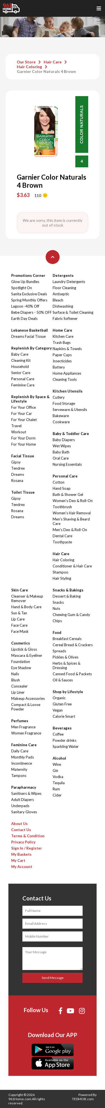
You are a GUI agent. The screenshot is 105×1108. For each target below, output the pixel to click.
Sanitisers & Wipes (26, 793)
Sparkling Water (66, 746)
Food (57, 632)
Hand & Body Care (26, 607)
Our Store (26, 62)
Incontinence (21, 763)
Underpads (20, 805)
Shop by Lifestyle (68, 691)
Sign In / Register (26, 848)
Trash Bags (62, 342)
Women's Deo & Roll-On (73, 500)
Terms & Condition (28, 836)
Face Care (19, 625)
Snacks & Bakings (68, 590)
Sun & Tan (19, 613)
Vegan (58, 710)
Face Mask (20, 631)
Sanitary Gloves (24, 812)
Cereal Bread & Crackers (73, 645)
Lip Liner (18, 692)
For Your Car (21, 413)
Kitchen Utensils (68, 391)
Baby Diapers (64, 440)
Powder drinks (64, 740)
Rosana (17, 480)
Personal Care (22, 379)
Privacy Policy (23, 842)
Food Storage (64, 403)
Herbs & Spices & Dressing (66, 665)
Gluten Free (62, 704)
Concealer (19, 686)
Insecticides (62, 361)
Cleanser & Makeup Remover (27, 598)
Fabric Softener (65, 318)
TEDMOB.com (83, 1099)
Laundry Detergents (69, 281)
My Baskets (21, 854)
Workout (18, 432)
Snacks (58, 602)
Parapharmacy (23, 787)
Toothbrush (62, 507)
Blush (15, 680)
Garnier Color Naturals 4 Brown (46, 71)
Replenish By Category (31, 348)
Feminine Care (22, 385)
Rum (56, 789)
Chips (57, 621)
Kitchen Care (63, 336)
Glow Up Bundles (25, 281)
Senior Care (20, 372)
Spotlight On (21, 288)
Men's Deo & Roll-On (70, 529)
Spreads (59, 651)
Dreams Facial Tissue (28, 336)
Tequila (59, 783)
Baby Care (19, 354)
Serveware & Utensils (70, 409)
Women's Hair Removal (72, 513)
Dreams (17, 474)
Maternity (19, 769)
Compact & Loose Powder (25, 706)
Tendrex (18, 468)
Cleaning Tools (65, 379)
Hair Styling (62, 578)
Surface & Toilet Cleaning (73, 312)
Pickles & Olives (65, 657)
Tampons (18, 775)
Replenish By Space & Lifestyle (30, 398)
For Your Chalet (24, 419)
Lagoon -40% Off (25, 306)
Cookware (61, 422)
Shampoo (60, 572)
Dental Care (62, 536)
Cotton (58, 482)
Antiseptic (61, 294)
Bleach (58, 300)
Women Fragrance (26, 733)
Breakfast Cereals (67, 638)
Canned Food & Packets (72, 674)
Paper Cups (62, 355)
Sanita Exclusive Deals (29, 294)
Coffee (58, 734)
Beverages (62, 728)
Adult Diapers (22, 799)
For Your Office (23, 407)
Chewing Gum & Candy (71, 614)
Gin (55, 770)
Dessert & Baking (67, 596)
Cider (57, 795)
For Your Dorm (23, 438)
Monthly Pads (22, 757)
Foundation (20, 661)
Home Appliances (67, 373)
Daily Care (19, 751)
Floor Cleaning (64, 288)
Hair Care (53, 62)
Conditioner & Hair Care (72, 566)
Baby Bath (61, 452)
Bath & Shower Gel (68, 494)
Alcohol (59, 758)
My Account (21, 866)
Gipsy (16, 462)
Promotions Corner (28, 275)
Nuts (56, 608)
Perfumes (19, 721)
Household (20, 366)
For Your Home (23, 444)
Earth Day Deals (24, 318)
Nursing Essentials (67, 464)
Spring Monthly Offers (29, 300)
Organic (59, 698)
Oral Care (61, 458)
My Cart (18, 860)
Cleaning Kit (21, 360)
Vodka (58, 776)
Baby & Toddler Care (71, 433)
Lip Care (18, 619)
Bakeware (61, 415)
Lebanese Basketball (29, 330)
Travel (16, 426)
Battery (59, 367)
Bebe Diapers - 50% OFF (31, 312)
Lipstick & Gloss (24, 649)
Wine (57, 764)
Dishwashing (63, 306)
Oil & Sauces (63, 680)
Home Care (62, 330)
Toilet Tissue (23, 492)
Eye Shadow (21, 667)
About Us (19, 823)
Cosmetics (20, 643)
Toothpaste (62, 542)
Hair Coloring (29, 66)
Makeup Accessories (28, 698)
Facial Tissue (22, 456)
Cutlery (59, 397)
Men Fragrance (23, 727)
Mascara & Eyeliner (26, 655)
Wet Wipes (62, 446)
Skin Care (19, 590)
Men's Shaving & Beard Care (71, 521)
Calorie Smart (64, 716)
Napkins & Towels (67, 348)
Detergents (63, 275)
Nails (15, 674)
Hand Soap (62, 488)
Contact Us (21, 830)
